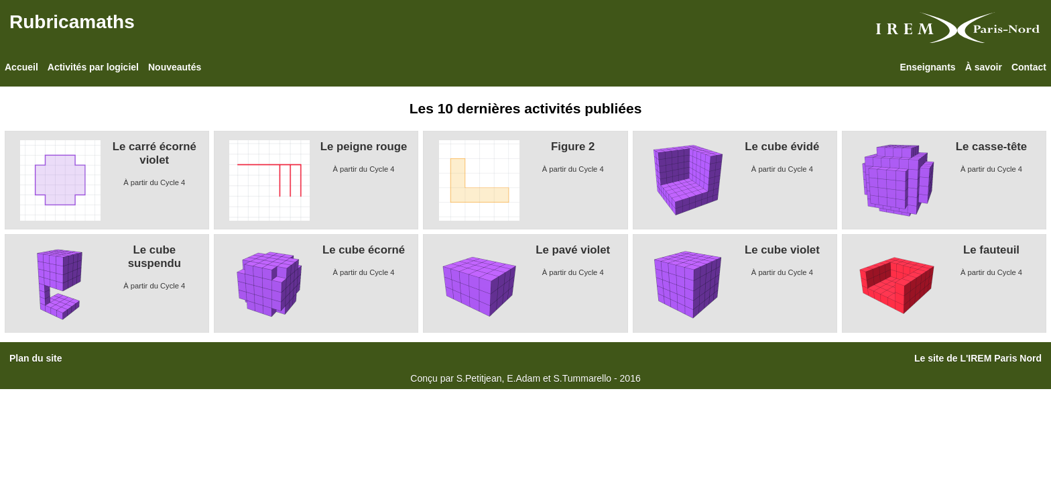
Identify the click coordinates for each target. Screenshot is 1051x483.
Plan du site (35, 358)
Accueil (21, 67)
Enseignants (927, 67)
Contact (1028, 67)
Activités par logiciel (93, 67)
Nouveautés (174, 67)
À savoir (983, 67)
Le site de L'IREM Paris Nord (978, 358)
